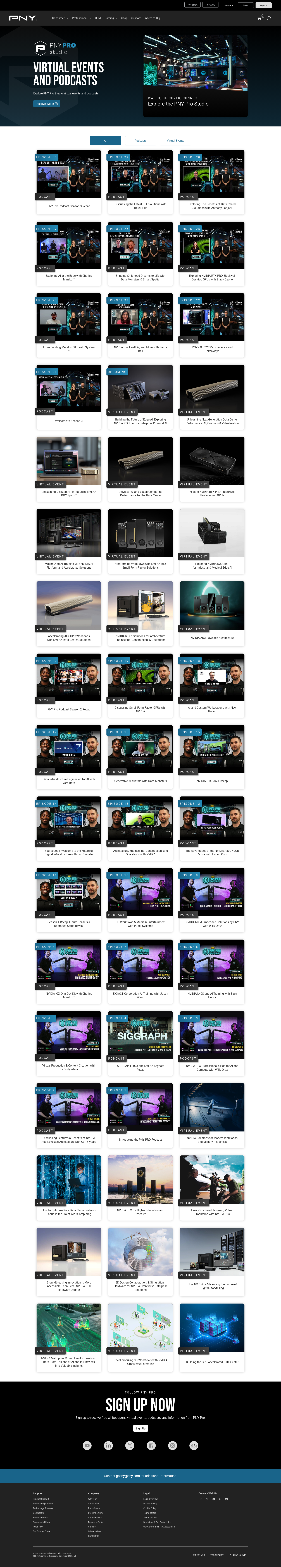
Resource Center (96, 1522)
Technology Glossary (43, 1508)
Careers (92, 1526)
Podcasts (140, 141)
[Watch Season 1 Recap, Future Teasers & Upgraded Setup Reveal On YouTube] (69, 892)
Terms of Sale (149, 1517)
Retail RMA (38, 1526)
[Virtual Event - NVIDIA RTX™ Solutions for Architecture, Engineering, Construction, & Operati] (140, 605)
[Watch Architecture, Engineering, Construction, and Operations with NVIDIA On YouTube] (140, 820)
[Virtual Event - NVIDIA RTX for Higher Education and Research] (140, 1179)
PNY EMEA (192, 4)
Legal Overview (150, 1498)
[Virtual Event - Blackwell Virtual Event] (212, 493)
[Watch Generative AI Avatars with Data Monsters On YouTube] (140, 749)
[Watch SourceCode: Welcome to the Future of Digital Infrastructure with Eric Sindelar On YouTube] (69, 820)
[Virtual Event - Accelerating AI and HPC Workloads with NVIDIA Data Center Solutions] (69, 605)
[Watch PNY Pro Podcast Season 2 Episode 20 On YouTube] (69, 677)
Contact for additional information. (140, 1476)
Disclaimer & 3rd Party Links (156, 1522)
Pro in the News (95, 1512)
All (105, 141)
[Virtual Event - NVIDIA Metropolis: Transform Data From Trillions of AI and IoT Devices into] (69, 1328)
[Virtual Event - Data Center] (140, 461)
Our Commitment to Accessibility (159, 1526)
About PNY (93, 1503)
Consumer (58, 18)
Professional (79, 18)
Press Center (94, 1508)
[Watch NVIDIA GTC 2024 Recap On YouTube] (212, 749)
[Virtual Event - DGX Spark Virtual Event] (69, 493)
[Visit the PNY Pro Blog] (193, 1445)
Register (263, 5)
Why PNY (92, 1498)
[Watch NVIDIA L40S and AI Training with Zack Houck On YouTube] (212, 963)
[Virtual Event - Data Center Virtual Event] (140, 421)
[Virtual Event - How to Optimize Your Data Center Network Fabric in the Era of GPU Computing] (69, 1179)
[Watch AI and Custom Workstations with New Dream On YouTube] (212, 677)
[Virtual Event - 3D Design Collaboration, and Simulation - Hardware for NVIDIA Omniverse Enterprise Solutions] (140, 1252)
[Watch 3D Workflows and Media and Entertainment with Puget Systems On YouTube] (140, 892)
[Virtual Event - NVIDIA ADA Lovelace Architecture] (212, 605)
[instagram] (226, 1499)
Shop (124, 18)
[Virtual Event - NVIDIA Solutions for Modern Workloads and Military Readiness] (212, 1107)
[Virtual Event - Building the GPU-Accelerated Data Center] (212, 1328)
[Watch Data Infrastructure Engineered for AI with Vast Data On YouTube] (69, 749)
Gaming (109, 18)
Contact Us (38, 1512)
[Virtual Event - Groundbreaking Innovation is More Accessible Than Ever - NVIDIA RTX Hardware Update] (69, 1252)
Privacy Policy (150, 1503)
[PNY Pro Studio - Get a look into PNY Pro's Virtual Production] (195, 73)
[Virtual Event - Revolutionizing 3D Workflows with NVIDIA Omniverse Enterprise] (140, 1328)
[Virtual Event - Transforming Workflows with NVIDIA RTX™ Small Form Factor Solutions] (140, 533)
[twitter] (207, 1499)
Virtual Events (175, 141)
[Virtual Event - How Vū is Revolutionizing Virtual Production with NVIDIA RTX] (212, 1179)
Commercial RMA (41, 1522)
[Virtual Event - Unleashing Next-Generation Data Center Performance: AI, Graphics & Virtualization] (140, 389)
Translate (227, 5)
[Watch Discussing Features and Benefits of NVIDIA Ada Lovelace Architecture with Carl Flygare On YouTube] (69, 1107)
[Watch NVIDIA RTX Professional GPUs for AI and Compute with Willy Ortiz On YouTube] (212, 1035)
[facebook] (201, 1499)
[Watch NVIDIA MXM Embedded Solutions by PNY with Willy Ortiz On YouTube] (212, 892)
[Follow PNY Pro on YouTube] (87, 1445)
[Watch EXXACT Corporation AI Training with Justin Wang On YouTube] (140, 963)
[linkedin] (220, 1499)
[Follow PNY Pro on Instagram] (172, 1445)
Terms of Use (149, 1512)
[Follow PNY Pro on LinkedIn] (108, 1445)
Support (136, 18)
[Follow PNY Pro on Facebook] (151, 1445)
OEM (98, 18)
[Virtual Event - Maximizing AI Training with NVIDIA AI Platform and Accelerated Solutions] (69, 533)
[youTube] (213, 1499)
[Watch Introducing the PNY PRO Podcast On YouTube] (140, 1107)
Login (245, 5)
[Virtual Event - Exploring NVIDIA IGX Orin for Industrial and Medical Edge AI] (212, 533)
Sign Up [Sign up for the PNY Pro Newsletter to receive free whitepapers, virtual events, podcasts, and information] (141, 1428)
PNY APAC (210, 4)
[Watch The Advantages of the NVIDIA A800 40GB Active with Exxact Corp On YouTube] (212, 820)
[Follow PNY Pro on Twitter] (129, 1445)
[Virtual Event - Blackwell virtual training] (212, 461)
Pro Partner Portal (42, 1531)
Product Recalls (40, 1517)
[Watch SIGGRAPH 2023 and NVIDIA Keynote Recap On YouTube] (140, 1035)
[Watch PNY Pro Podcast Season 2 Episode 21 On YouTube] (69, 174)
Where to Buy (152, 18)
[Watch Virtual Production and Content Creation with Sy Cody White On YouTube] (69, 1035)
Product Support (41, 1498)
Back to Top (239, 1554)
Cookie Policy (149, 1508)
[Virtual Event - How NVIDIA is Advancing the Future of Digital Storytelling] (212, 1252)
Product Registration (43, 1503)
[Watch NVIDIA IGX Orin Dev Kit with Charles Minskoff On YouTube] (69, 963)
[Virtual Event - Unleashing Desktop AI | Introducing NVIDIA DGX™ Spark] (69, 461)
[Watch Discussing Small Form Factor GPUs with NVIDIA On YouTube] (140, 677)
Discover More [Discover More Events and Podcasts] (47, 104)
